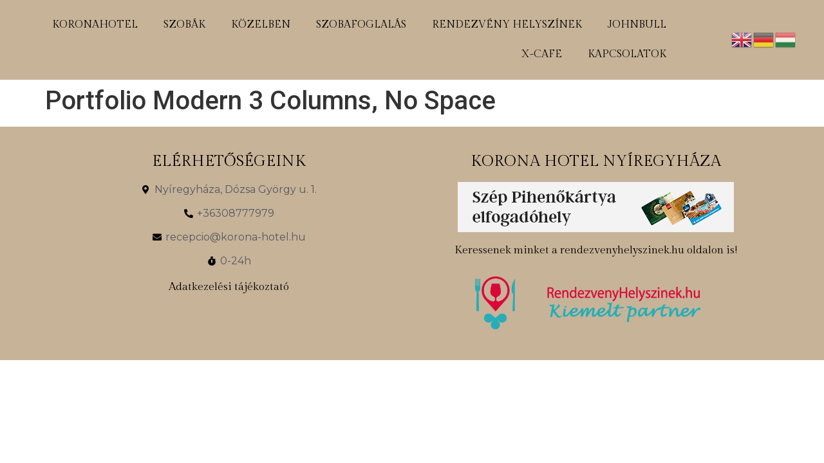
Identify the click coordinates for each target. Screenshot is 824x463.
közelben (260, 25)
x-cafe (541, 54)
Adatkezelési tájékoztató (229, 286)
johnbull (637, 25)
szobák (184, 25)
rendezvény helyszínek (507, 25)
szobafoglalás (361, 25)
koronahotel (95, 25)
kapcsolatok (627, 54)
